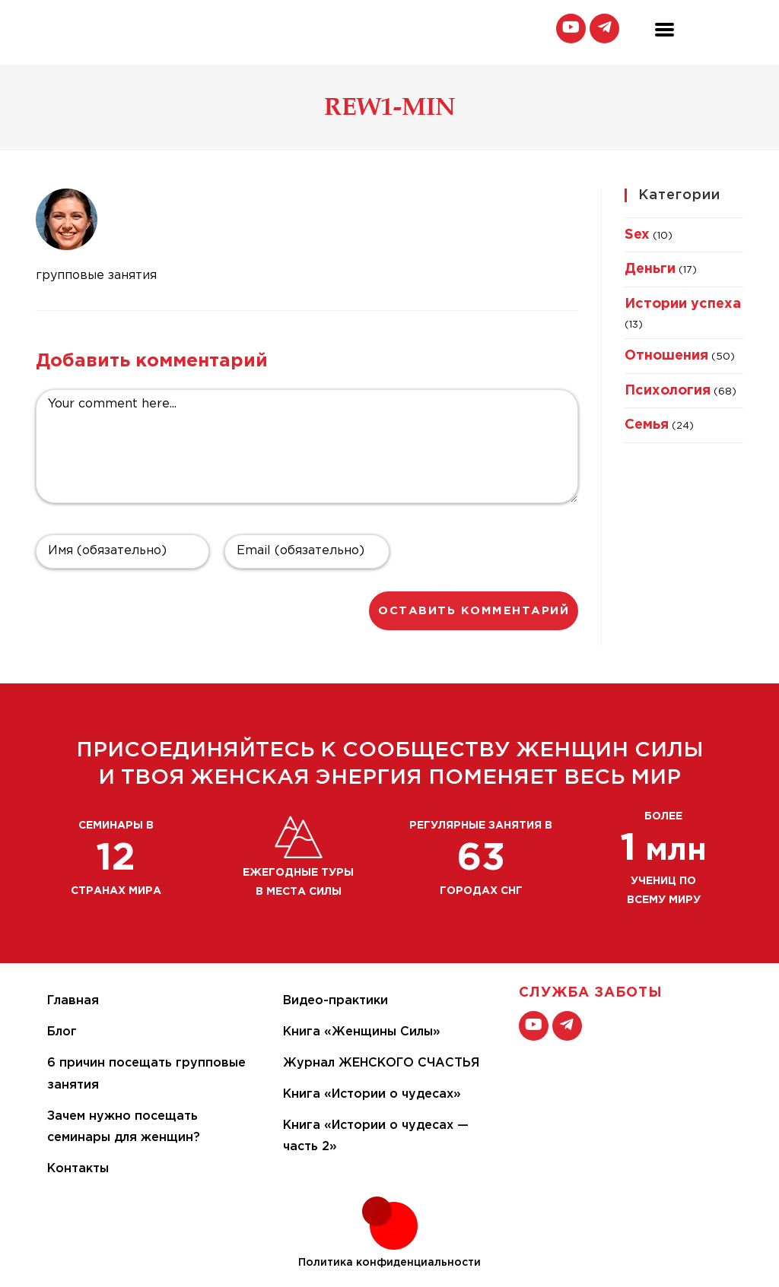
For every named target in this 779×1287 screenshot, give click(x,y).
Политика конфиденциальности (389, 1262)
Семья (647, 425)
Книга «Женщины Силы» (361, 1032)
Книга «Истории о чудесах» (372, 1094)
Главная (73, 1000)
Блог (62, 1032)
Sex (637, 235)
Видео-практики (335, 1000)
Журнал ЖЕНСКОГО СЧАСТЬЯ (381, 1063)
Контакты (78, 1168)
